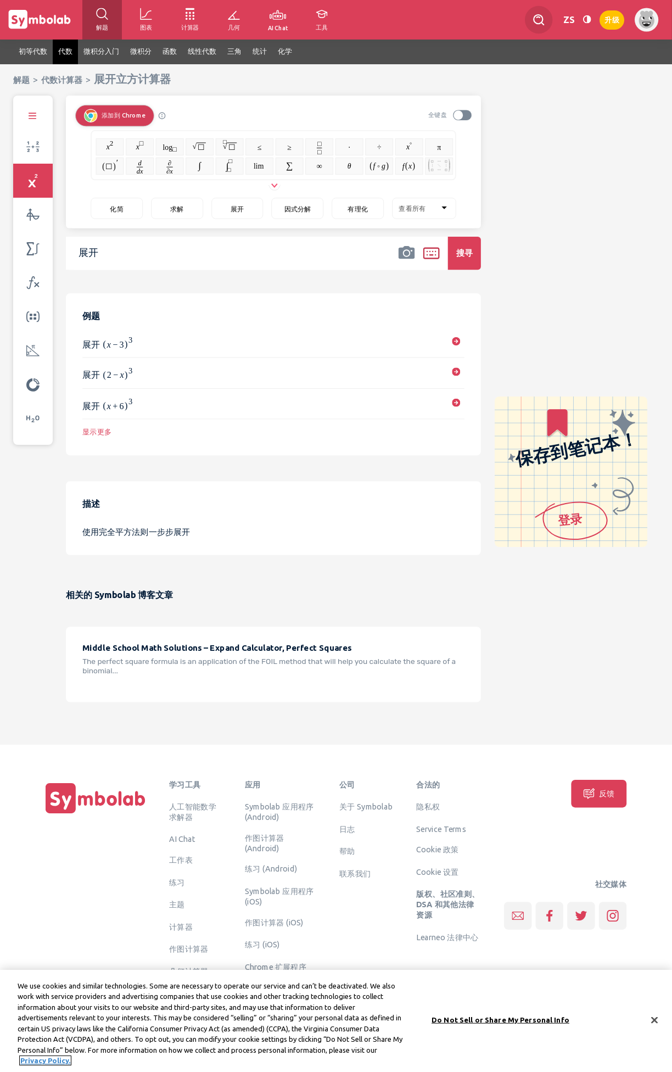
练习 (177, 882)
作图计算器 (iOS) (274, 922)
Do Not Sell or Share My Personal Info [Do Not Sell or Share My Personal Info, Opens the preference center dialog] (500, 1024)
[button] (406, 260)
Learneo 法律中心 (447, 937)
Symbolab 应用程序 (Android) (279, 811)
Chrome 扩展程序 (276, 966)
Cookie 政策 (437, 849)
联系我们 (355, 873)
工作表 (181, 860)
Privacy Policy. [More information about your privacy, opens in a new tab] (45, 1065)
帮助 (347, 850)
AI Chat (182, 839)
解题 (21, 80)
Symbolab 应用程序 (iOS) (279, 896)
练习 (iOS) (262, 944)
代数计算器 (61, 80)
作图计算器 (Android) (264, 842)
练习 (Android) (271, 868)
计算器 (181, 926)
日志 (347, 828)
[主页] (95, 813)
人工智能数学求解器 (192, 811)
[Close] (654, 1025)
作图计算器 (189, 949)
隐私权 (428, 806)
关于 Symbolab (366, 806)
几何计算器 (189, 971)
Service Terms (441, 828)
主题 (177, 904)
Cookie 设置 (437, 871)
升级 (611, 19)
